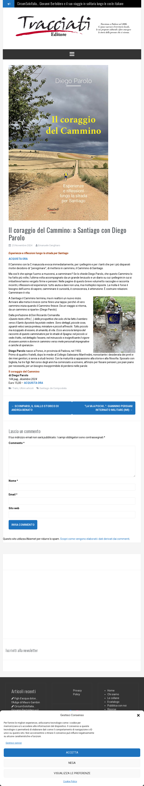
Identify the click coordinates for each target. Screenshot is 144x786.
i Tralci (14, 388)
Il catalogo (113, 701)
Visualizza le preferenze (72, 773)
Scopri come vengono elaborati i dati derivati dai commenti (94, 538)
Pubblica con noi (117, 704)
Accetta (72, 752)
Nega (72, 763)
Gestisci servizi (14, 743)
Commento (17, 442)
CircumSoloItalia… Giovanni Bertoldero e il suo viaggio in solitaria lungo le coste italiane (70, 3)
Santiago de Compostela (53, 388)
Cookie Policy (70, 781)
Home (111, 689)
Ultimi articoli (27, 388)
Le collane (113, 697)
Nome (13, 480)
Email (13, 493)
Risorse (111, 708)
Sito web (14, 507)
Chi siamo (113, 693)
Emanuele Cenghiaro (49, 245)
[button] (138, 715)
